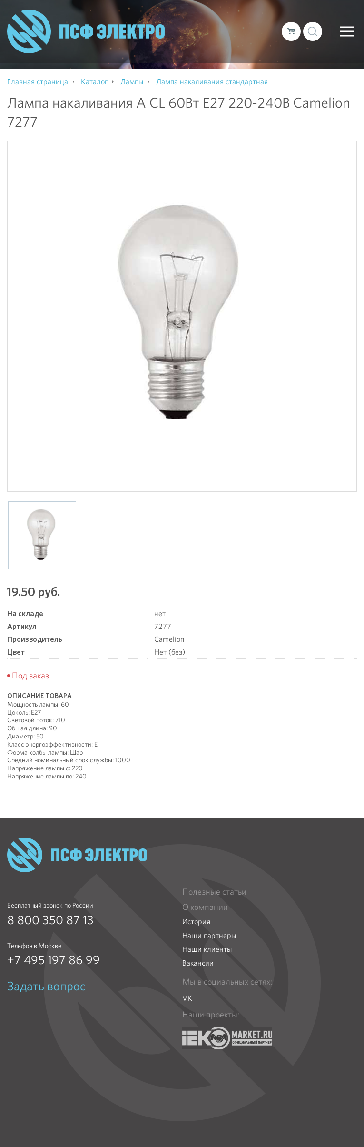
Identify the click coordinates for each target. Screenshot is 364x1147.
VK (187, 998)
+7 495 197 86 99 (53, 960)
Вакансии (198, 962)
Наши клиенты (207, 949)
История (196, 921)
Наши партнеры (209, 935)
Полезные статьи (214, 892)
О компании (205, 907)
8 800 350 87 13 (50, 920)
